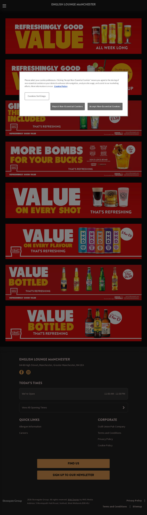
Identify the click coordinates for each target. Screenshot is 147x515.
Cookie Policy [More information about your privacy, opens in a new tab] (60, 86)
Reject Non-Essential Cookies (67, 106)
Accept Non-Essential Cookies (105, 106)
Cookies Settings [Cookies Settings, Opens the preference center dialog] (37, 96)
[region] (73, 93)
